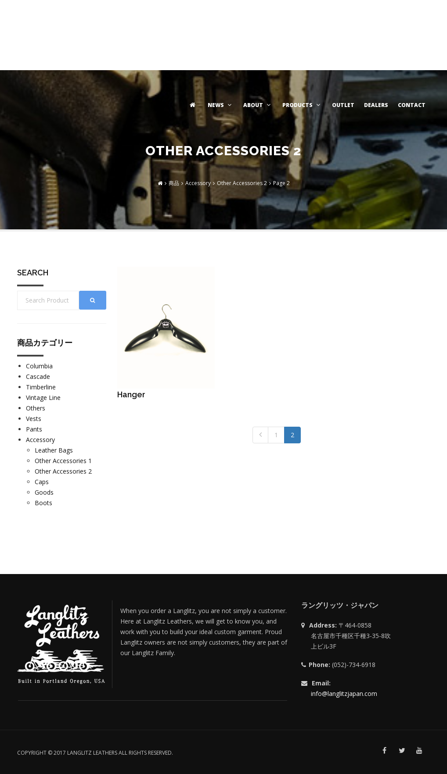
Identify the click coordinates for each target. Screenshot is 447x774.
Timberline (41, 387)
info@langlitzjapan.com (344, 693)
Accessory (40, 439)
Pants (34, 429)
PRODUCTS (302, 105)
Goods (44, 492)
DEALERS (376, 105)
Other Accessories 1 (63, 461)
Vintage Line (43, 397)
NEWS (221, 105)
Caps (42, 482)
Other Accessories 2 (63, 471)
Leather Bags (54, 450)
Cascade (38, 376)
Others (35, 408)
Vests (33, 418)
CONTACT (411, 105)
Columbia (39, 366)
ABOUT (258, 105)
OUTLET (343, 105)
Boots (43, 503)
